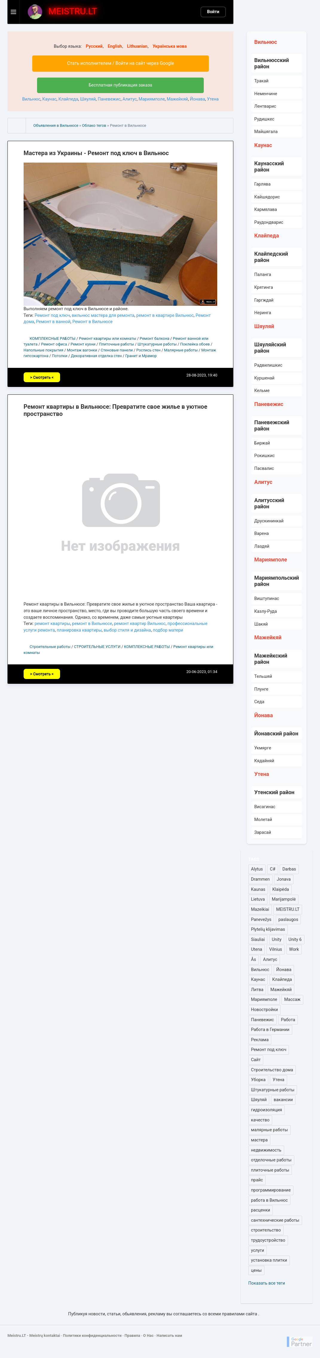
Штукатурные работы (157, 344)
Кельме (262, 390)
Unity (276, 939)
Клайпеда (68, 99)
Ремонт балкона (154, 338)
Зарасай (262, 832)
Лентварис (265, 106)
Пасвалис (264, 468)
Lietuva (258, 899)
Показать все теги (266, 1283)
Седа (259, 701)
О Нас (148, 1335)
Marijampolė (284, 899)
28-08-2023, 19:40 (201, 375)
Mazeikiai (260, 909)
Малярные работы (181, 350)
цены (256, 1270)
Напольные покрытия (43, 350)
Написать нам (169, 1335)
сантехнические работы (275, 1220)
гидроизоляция (266, 1109)
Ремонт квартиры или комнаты (107, 338)
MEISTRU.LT (287, 909)
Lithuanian (137, 46)
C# (272, 869)
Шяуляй (88, 99)
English (115, 46)
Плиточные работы (116, 344)
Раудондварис (268, 222)
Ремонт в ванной (53, 321)
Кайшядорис (267, 197)
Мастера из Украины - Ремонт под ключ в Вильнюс (96, 153)
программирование (271, 1190)
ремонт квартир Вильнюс (140, 623)
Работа (288, 1019)
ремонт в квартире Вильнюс (165, 315)
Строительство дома (272, 1069)
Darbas (289, 869)
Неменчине (265, 93)
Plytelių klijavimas (268, 929)
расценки (260, 1210)
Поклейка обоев (195, 344)
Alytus (257, 869)
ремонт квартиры (52, 623)
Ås (253, 959)
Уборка (258, 1079)
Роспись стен (148, 350)
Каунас (49, 99)
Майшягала (266, 131)
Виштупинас (266, 598)
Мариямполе (152, 99)
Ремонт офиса (54, 344)
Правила (132, 1335)
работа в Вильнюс (269, 1200)
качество (260, 1120)
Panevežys (261, 919)
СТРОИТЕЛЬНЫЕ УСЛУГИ (97, 646)
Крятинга (263, 287)
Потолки (60, 356)
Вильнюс (31, 99)
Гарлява (262, 184)
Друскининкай (269, 521)
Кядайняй (264, 760)
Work (294, 949)
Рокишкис (264, 455)
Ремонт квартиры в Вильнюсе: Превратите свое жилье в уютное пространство (115, 410)
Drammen (260, 879)
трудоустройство (268, 1240)
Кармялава (265, 209)
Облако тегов (94, 125)
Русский (94, 46)
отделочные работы (271, 1160)
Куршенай (264, 378)
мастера (259, 1140)
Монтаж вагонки (82, 350)
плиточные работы (270, 1170)
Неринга (262, 312)
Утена (213, 99)
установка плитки (269, 1260)
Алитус (130, 99)
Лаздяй (261, 546)
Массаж (292, 999)
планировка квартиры (79, 630)
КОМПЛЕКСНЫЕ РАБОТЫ (52, 338)
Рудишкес (264, 119)
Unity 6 (295, 939)
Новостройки (264, 1009)
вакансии (283, 1099)
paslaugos (288, 919)
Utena (256, 949)
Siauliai (258, 939)
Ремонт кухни (83, 344)
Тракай (261, 81)
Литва (257, 989)
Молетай (263, 819)
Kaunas (258, 889)
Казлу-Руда (265, 611)
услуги (257, 1250)
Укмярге (262, 748)
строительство (266, 1230)
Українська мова (170, 46)
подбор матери (168, 630)
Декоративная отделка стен (96, 356)
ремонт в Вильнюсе (92, 623)
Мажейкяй (177, 99)
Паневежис (109, 99)
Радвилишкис (268, 365)
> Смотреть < (42, 377)
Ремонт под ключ (52, 315)
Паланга (262, 274)
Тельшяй (263, 676)
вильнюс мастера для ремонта (103, 315)
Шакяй (261, 624)
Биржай (262, 443)
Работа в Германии (270, 1029)
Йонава (197, 99)
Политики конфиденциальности (92, 1335)
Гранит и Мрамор (141, 356)
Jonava (284, 879)
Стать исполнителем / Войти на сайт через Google (120, 63)
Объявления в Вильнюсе (55, 125)
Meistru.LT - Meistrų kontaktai (33, 1335)
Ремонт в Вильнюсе (92, 321)
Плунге (261, 689)
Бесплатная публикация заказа (120, 85)
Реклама (260, 1039)
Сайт (256, 1059)
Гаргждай (263, 300)
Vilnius (275, 949)
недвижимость (266, 1150)
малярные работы (269, 1129)
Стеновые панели (117, 350)
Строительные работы (50, 646)
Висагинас (264, 806)
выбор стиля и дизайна (127, 630)
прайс (257, 1180)
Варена (261, 533)
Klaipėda (280, 889)
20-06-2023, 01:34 (201, 671)
